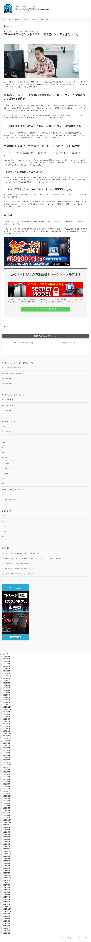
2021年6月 (7, 777)
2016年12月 (7, 907)
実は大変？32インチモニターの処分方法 (17, 563)
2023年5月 (7, 721)
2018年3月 (7, 871)
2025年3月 (7, 669)
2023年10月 (7, 709)
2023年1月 (7, 731)
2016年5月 (7, 916)
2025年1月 (7, 673)
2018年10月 (7, 854)
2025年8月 (7, 657)
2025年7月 (7, 659)
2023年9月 (7, 712)
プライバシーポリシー (83, 938)
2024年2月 (7, 700)
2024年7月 (7, 688)
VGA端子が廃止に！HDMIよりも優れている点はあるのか (22, 553)
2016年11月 (7, 909)
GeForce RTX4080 (7, 378)
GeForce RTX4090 (7, 384)
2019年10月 (7, 825)
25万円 (4, 532)
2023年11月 (7, 707)
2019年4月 (7, 839)
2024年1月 (7, 702)
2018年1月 (7, 875)
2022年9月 (7, 741)
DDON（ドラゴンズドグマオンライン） (14, 489)
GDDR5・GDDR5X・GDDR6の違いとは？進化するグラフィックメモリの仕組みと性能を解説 (33, 558)
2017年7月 (7, 890)
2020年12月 (7, 791)
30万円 (4, 537)
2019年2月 (7, 844)
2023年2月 (7, 729)
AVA (3, 447)
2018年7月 (7, 861)
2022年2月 (7, 758)
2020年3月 (7, 813)
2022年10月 (7, 738)
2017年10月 (7, 883)
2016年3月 (7, 921)
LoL (3, 479)
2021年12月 (7, 762)
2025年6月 (7, 661)
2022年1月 (7, 760)
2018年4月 (7, 868)
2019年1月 (7, 847)
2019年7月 (7, 832)
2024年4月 (7, 695)
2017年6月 (7, 892)
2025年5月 (7, 664)
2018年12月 (7, 849)
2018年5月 (7, 866)
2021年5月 (7, 779)
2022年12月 (7, 734)
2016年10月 (7, 911)
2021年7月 (7, 774)
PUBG (4, 427)
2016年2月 (7, 924)
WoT (3, 453)
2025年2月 (7, 671)
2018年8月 (7, 859)
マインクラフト (6, 432)
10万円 (4, 516)
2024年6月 (7, 690)
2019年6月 (7, 835)
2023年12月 (7, 705)
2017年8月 (7, 887)
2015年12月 (7, 928)
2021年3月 (7, 784)
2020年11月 (7, 794)
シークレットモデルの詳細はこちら (45, 309)
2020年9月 (7, 798)
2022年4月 (7, 753)
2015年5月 (7, 933)
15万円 (4, 521)
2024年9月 (7, 683)
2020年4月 (7, 810)
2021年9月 (7, 770)
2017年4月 (7, 897)
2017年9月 (7, 885)
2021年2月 (7, 786)
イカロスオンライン (8, 468)
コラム (8, 326)
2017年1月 (7, 904)
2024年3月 (7, 697)
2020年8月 (7, 801)
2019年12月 (7, 820)
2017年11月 (7, 880)
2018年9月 (7, 856)
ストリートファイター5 (9, 500)
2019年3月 (7, 842)
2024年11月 (7, 678)
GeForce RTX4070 (7, 410)
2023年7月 (7, 717)
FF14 (3, 437)
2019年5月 (7, 837)
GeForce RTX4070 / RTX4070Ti (11, 373)
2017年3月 (7, 899)
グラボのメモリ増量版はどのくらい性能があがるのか (21, 574)
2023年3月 (7, 726)
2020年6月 (7, 806)
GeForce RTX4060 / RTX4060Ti (11, 368)
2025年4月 (7, 666)
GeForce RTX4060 (7, 405)
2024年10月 (7, 681)
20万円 (4, 526)
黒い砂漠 (4, 458)
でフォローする (25, 343)
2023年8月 (7, 714)
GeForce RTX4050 (7, 400)
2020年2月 (7, 815)
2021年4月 (7, 782)
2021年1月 (7, 789)
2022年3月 (7, 755)
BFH (3, 484)
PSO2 (3, 442)
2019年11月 (7, 823)
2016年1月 (7, 926)
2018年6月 (7, 863)
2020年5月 (7, 808)
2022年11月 (7, 736)
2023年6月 (7, 719)
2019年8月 (7, 830)
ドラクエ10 (5, 463)
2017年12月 (7, 878)
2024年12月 (7, 676)
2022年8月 (7, 743)
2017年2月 (7, 902)
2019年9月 (7, 827)
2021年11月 (7, 765)
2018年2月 (7, 873)
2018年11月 (7, 851)
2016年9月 (7, 914)
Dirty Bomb (5, 474)
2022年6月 (7, 748)
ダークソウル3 (6, 494)
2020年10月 (7, 796)
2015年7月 (7, 931)
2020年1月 (7, 818)
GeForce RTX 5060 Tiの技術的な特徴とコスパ (19, 569)
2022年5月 (7, 750)
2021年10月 (7, 767)
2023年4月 (7, 724)
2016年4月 (7, 919)
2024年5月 (7, 693)
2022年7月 (7, 746)
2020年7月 (7, 803)
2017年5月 (7, 895)
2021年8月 (7, 772)
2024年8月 (7, 685)
